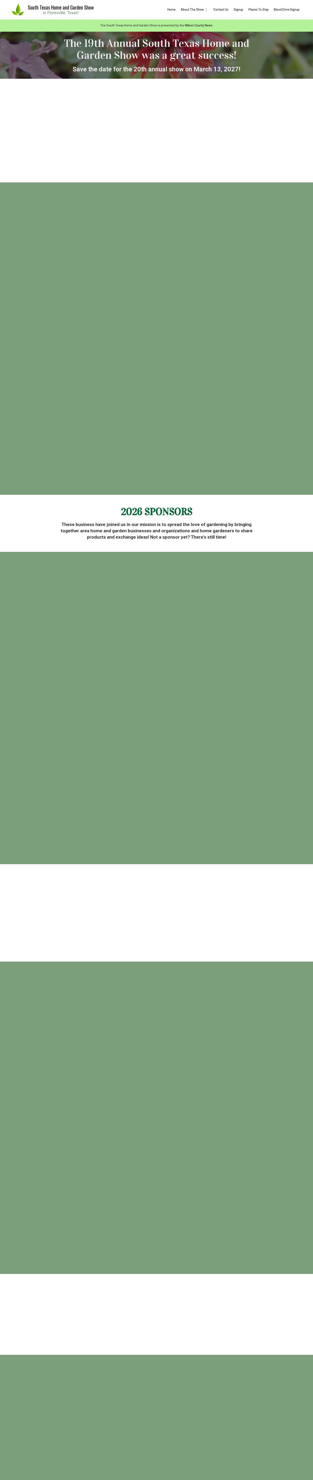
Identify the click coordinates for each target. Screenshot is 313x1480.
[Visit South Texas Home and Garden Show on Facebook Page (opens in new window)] (21, 1442)
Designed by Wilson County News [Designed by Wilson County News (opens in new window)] (194, 1468)
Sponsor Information (156, 1379)
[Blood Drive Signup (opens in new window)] (286, 10)
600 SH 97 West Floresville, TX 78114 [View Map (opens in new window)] (197, 1403)
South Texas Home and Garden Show (61, 7)
